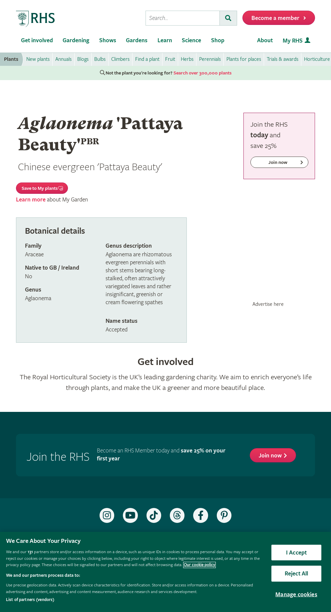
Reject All (296, 573)
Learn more (31, 199)
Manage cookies (296, 594)
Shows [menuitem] (107, 40)
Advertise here (268, 304)
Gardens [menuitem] (137, 40)
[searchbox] (182, 18)
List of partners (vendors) (30, 599)
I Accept (296, 552)
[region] (165, 572)
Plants (11, 59)
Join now (270, 455)
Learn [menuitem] (165, 40)
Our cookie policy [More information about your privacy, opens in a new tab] (199, 564)
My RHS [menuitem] (293, 40)
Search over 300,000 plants (202, 73)
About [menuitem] (265, 40)
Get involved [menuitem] (37, 40)
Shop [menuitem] (217, 40)
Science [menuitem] (191, 40)
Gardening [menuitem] (76, 40)
